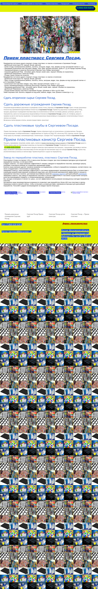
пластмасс (75, 182)
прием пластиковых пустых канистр (53, 143)
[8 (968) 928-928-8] (85, 8)
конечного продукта (59, 174)
